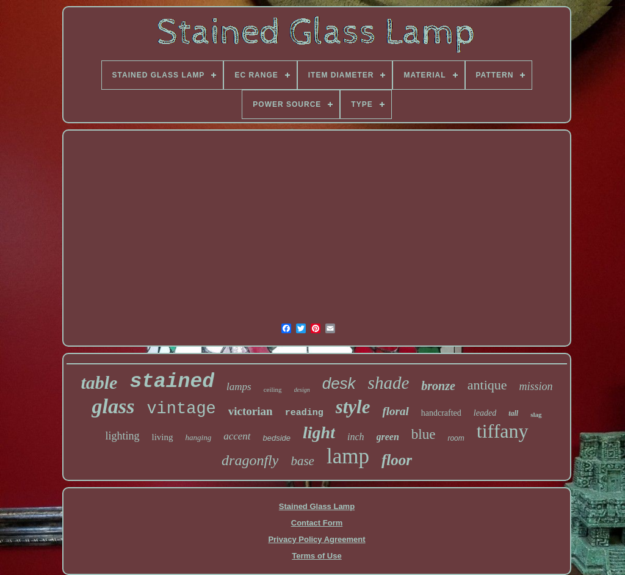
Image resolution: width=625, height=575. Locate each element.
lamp (348, 456)
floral (395, 411)
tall (513, 413)
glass (113, 406)
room (455, 438)
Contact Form (317, 522)
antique (487, 384)
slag (535, 414)
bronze (438, 385)
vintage (180, 409)
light (319, 432)
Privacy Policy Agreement (316, 539)
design (302, 389)
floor (396, 460)
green (388, 437)
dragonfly (250, 460)
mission (536, 386)
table (99, 382)
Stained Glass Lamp (317, 506)
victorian (250, 411)
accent (236, 436)
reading (304, 413)
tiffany (503, 431)
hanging (199, 437)
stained (171, 382)
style (353, 407)
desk (339, 383)
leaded (485, 413)
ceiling (273, 389)
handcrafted (441, 413)
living (162, 437)
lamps (238, 386)
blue (423, 434)
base (302, 461)
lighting (122, 436)
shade (389, 382)
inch (355, 437)
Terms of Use (316, 555)
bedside (277, 438)
